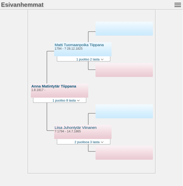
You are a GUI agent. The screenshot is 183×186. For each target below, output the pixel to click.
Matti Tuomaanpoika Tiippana (79, 45)
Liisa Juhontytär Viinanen (76, 127)
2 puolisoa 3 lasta (89, 142)
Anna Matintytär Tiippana (53, 86)
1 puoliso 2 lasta (89, 59)
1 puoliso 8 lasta (65, 100)
